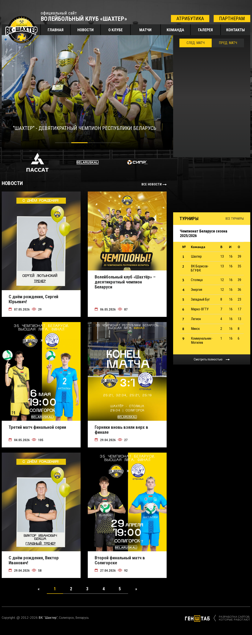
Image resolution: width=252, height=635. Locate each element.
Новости (85, 30)
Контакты (235, 30)
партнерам (232, 18)
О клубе (115, 30)
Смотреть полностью (208, 359)
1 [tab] (63, 143)
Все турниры (235, 218)
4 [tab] (112, 143)
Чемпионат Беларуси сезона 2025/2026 (203, 233)
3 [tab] (96, 143)
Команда (175, 30)
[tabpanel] (87, 92)
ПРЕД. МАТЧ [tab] (228, 43)
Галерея (205, 30)
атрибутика (190, 18)
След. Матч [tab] (196, 43)
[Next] (136, 588)
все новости (151, 184)
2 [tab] (79, 143)
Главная (55, 30)
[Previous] (39, 588)
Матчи (145, 30)
